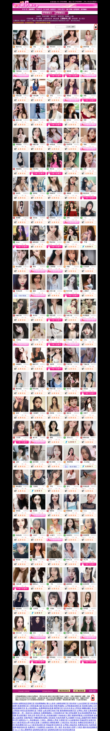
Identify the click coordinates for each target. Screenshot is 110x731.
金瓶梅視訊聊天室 (39, 730)
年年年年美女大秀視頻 (72, 708)
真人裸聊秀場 (26, 730)
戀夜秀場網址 (59, 706)
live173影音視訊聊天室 (36, 725)
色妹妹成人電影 (64, 715)
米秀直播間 (72, 713)
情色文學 (31, 715)
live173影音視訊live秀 (21, 723)
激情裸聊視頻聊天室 (68, 711)
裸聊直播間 (54, 723)
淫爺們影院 (28, 718)
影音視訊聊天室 (68, 730)
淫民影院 (52, 718)
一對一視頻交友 (26, 713)
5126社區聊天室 (83, 703)
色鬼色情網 (60, 718)
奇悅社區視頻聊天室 (28, 711)
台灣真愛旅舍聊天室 (73, 706)
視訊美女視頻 (47, 706)
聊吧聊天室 (58, 708)
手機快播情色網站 (40, 718)
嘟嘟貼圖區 (86, 708)
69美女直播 (34, 723)
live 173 (18, 730)
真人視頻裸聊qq (32, 708)
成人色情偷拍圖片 (50, 715)
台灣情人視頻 (81, 711)
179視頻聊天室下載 (60, 713)
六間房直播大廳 (35, 706)
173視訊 (79, 727)
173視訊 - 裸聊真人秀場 (48, 720)
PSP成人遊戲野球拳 (83, 718)
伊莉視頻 (93, 703)
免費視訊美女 (83, 725)
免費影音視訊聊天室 (86, 723)
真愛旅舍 (37, 713)
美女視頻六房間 (69, 727)
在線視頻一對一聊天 (54, 727)
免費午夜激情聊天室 (20, 706)
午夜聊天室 (63, 720)
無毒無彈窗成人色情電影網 (82, 715)
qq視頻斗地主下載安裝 (36, 691)
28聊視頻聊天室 (62, 703)
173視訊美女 (65, 723)
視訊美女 (73, 723)
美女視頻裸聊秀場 (85, 713)
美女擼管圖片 (21, 715)
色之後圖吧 (70, 718)
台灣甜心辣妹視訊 (70, 725)
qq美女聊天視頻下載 (51, 711)
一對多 (27, 291)
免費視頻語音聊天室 (26, 703)
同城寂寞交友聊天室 (88, 720)
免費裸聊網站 (46, 713)
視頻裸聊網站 (40, 703)
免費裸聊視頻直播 (46, 708)
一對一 (94, 242)
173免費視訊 (45, 723)
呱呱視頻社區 (21, 727)
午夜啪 (15, 703)
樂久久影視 (51, 703)
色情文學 (39, 715)
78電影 (39, 711)
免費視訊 (26, 47)
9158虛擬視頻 (73, 720)
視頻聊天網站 (87, 706)
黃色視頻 (72, 703)
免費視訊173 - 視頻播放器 (28, 720)
